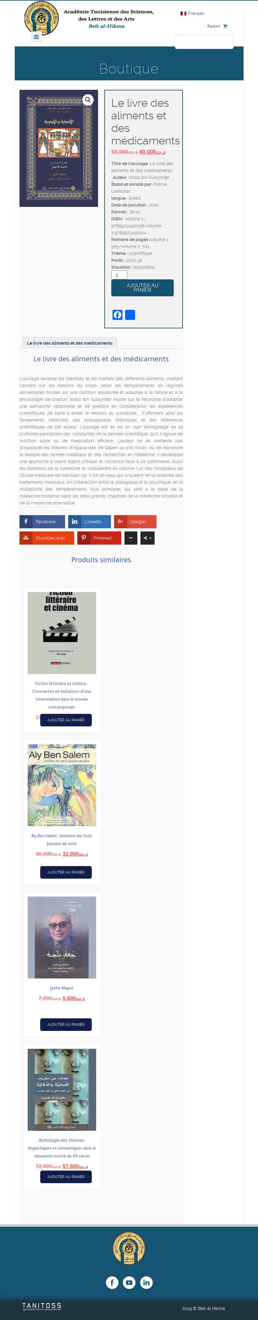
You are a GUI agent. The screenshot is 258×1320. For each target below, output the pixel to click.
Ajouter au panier (142, 288)
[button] (88, 99)
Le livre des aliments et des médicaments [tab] (70, 343)
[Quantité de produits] (119, 275)
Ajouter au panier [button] (66, 720)
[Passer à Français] (192, 13)
